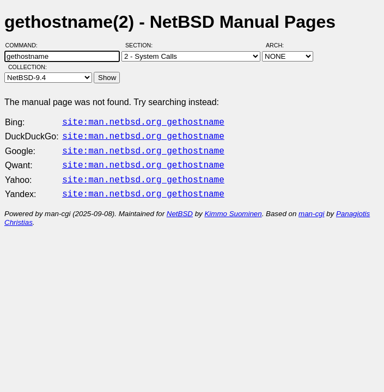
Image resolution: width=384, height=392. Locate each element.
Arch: (280, 45)
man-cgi (311, 207)
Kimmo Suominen (232, 207)
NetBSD (180, 207)
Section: (141, 45)
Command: (24, 45)
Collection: (27, 67)
